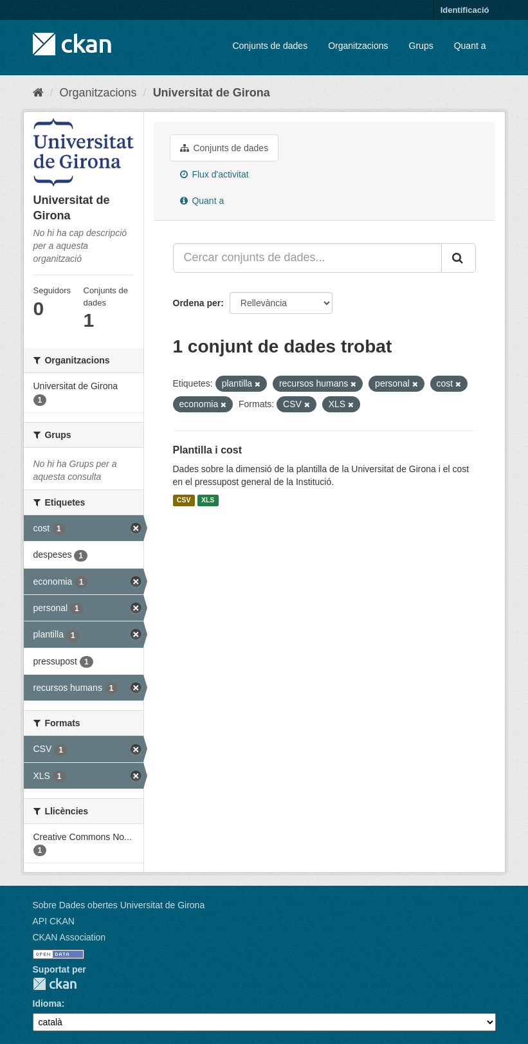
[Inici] (38, 92)
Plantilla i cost (207, 449)
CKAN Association (69, 937)
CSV (184, 500)
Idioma (47, 1003)
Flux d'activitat (214, 174)
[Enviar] (458, 258)
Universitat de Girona (211, 92)
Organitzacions (358, 46)
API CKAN (54, 921)
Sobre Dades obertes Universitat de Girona (119, 905)
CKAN (55, 984)
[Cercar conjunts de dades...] (307, 258)
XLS (207, 500)
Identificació (465, 10)
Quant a (470, 46)
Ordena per (197, 303)
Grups (421, 46)
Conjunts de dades (269, 46)
